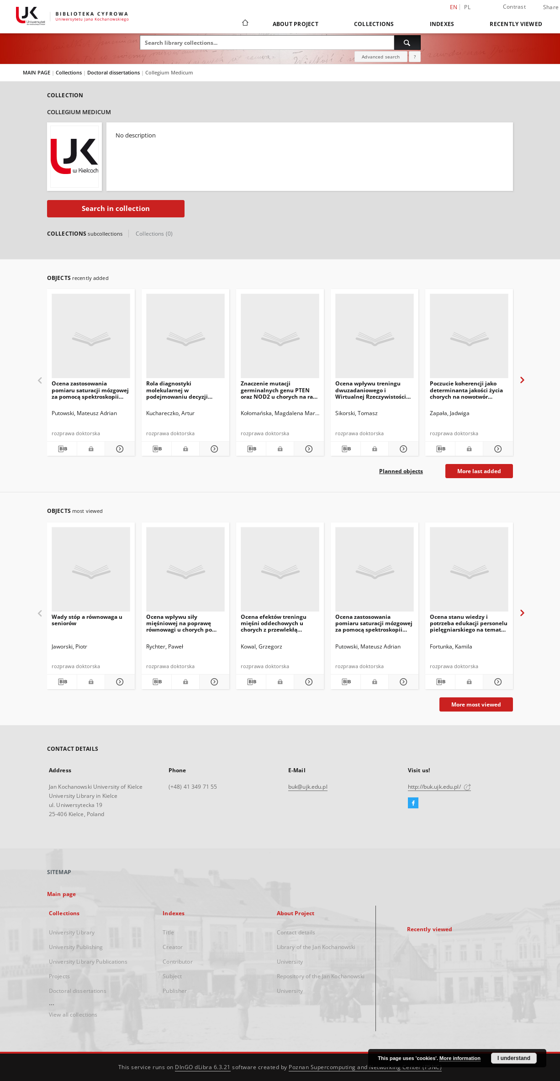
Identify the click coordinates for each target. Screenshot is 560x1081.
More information (460, 1058)
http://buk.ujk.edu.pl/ (439, 787)
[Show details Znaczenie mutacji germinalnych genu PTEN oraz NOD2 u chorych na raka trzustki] (307, 449)
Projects (59, 976)
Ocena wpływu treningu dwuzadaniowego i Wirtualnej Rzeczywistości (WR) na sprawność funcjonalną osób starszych (372, 390)
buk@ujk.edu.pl (308, 787)
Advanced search (381, 56)
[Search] (407, 42)
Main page (61, 894)
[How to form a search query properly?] (415, 56)
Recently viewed (516, 24)
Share (551, 7)
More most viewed (476, 704)
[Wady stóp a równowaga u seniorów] (91, 572)
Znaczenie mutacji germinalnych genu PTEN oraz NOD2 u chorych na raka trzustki (280, 390)
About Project (295, 24)
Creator (173, 947)
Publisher (175, 991)
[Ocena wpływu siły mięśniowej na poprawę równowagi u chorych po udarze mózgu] (185, 572)
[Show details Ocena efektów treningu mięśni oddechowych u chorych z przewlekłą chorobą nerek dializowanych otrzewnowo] (307, 682)
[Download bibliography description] (62, 449)
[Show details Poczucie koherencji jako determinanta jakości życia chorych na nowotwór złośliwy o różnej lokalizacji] (497, 449)
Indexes (442, 24)
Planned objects (401, 471)
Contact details (296, 932)
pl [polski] (467, 7)
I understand (513, 1058)
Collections (374, 24)
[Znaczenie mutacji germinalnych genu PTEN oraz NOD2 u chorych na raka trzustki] (280, 338)
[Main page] (244, 24)
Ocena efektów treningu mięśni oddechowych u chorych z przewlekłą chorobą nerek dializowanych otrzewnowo (277, 623)
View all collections (73, 1014)
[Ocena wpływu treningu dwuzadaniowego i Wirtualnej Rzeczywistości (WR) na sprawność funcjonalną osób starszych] (374, 338)
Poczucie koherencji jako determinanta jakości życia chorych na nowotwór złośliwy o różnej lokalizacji (466, 390)
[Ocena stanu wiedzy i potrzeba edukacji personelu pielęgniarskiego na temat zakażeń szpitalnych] (469, 572)
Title (168, 932)
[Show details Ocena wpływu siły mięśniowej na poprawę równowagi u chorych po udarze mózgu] (213, 682)
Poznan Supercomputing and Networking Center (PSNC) (365, 1067)
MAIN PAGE (36, 72)
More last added (479, 471)
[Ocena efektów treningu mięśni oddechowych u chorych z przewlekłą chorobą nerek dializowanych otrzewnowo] (280, 572)
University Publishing (76, 947)
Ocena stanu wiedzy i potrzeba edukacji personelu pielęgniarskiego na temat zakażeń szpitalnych (468, 623)
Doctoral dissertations (114, 72)
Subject (172, 976)
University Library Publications (88, 961)
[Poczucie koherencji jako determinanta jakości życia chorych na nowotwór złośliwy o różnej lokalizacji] (469, 338)
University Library (72, 932)
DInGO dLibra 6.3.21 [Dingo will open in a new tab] (203, 1067)
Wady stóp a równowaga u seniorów (87, 620)
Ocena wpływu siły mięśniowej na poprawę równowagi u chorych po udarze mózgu (179, 623)
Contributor (177, 961)
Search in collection (116, 208)
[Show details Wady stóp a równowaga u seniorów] (118, 682)
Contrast (514, 7)
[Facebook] (413, 803)
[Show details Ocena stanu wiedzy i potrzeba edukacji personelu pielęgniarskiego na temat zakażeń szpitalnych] (497, 682)
